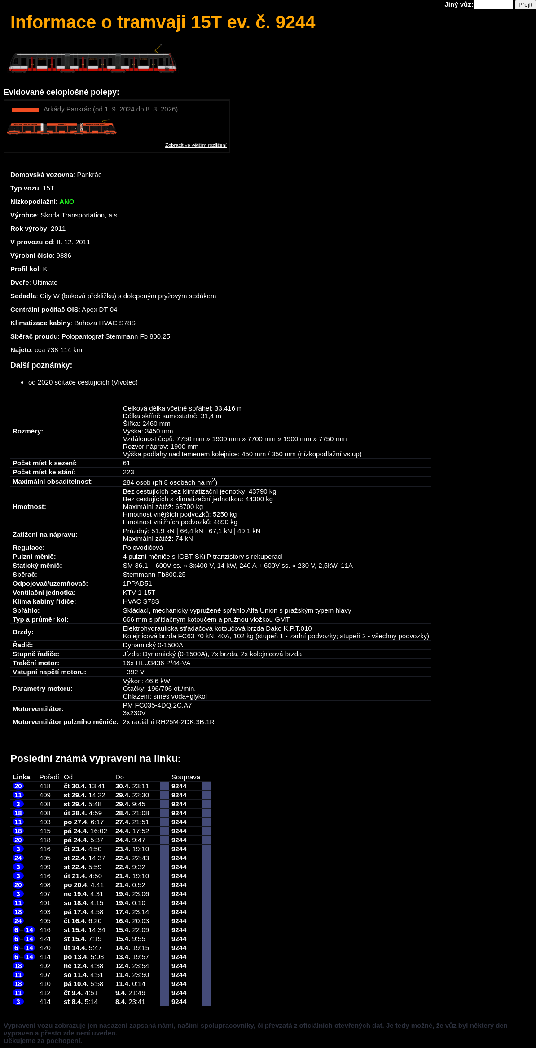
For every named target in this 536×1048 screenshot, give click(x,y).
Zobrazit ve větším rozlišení (196, 145)
